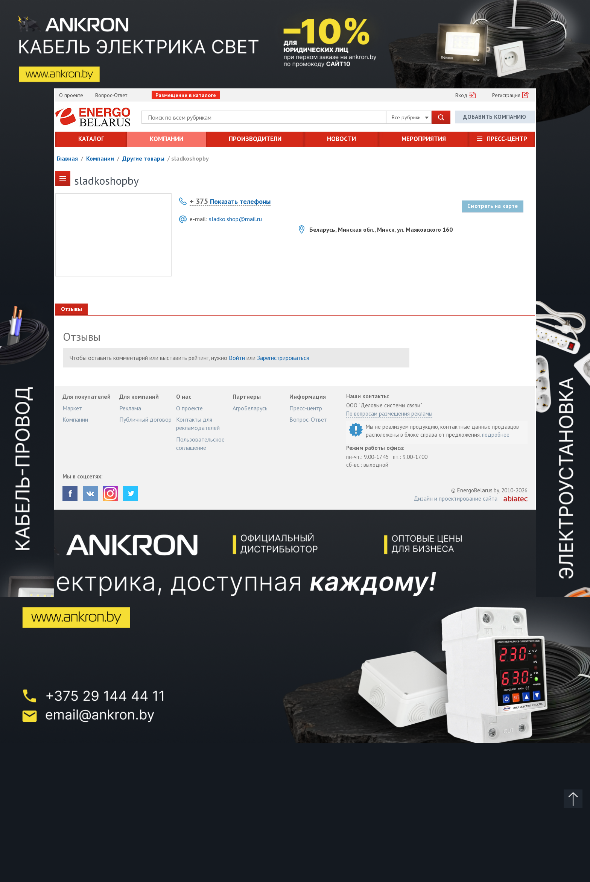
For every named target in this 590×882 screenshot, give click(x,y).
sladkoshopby (190, 158)
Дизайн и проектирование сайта (455, 498)
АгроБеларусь (250, 408)
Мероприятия (423, 139)
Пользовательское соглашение (200, 443)
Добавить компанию (494, 116)
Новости (341, 139)
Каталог (91, 139)
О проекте (71, 95)
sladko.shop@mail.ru (235, 219)
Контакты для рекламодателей (198, 423)
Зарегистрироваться (283, 357)
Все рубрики (410, 117)
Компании (166, 139)
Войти (237, 357)
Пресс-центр (507, 139)
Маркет (72, 408)
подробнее (495, 434)
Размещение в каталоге (185, 95)
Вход (461, 95)
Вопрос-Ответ (111, 95)
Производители (255, 139)
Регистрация (506, 95)
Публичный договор (145, 419)
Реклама (130, 408)
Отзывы (71, 309)
